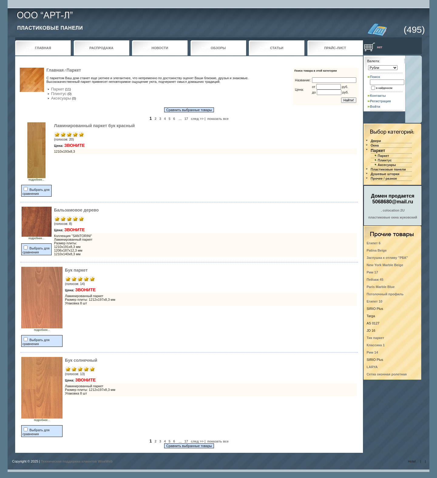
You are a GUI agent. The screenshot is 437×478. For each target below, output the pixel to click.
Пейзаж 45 (375, 279)
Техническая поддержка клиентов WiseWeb (77, 461)
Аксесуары (61, 98)
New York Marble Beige (385, 265)
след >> (197, 118)
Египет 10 (374, 301)
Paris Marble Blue (381, 287)
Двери (376, 141)
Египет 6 (374, 243)
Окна (375, 145)
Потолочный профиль (385, 294)
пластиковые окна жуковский (392, 217)
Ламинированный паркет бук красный (94, 125)
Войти (375, 106)
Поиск (375, 77)
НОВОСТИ (159, 48)
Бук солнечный (81, 360)
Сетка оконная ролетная (387, 374)
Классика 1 (376, 345)
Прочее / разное (384, 178)
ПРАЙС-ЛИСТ (335, 48)
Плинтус (58, 93)
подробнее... (36, 178)
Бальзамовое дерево (76, 210)
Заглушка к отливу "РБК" (387, 257)
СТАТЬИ (276, 48)
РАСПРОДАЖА (101, 48)
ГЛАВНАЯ (43, 48)
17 (186, 118)
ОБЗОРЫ (218, 48)
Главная (55, 70)
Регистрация (380, 101)
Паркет (73, 70)
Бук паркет (76, 270)
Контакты (378, 95)
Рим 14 (372, 352)
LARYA (372, 367)
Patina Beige (377, 250)
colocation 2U (394, 210)
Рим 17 (372, 272)
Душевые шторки (385, 174)
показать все (218, 118)
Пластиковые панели (388, 169)
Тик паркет (375, 338)
